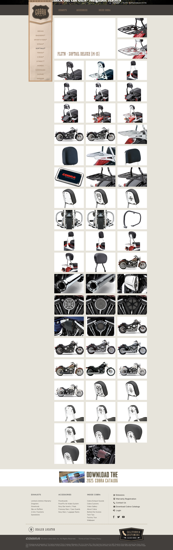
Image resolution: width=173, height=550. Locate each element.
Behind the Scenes (94, 512)
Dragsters (35, 504)
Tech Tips (90, 515)
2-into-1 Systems (37, 512)
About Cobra (92, 509)
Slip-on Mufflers (37, 509)
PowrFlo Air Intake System (68, 504)
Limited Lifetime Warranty (41, 501)
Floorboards (63, 501)
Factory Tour (92, 517)
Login (117, 510)
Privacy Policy (95, 539)
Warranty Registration (124, 499)
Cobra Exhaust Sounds (95, 501)
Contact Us (119, 503)
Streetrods (35, 506)
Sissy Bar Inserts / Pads (67, 506)
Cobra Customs (93, 504)
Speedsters (35, 515)
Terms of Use (84, 539)
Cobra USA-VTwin (40, 12)
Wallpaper (91, 520)
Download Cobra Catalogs (126, 507)
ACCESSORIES (82, 10)
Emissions (118, 495)
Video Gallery (92, 506)
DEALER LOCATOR (42, 529)
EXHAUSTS (63, 10)
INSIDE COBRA (105, 10)
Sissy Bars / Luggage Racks (68, 512)
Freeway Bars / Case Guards (69, 509)
